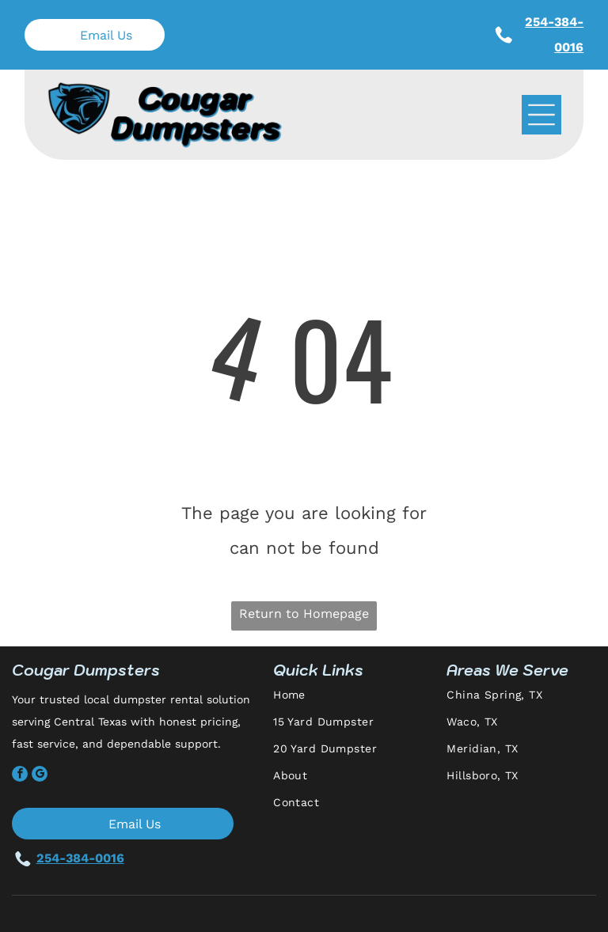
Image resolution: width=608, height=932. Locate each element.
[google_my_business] (40, 776)
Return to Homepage (304, 613)
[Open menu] (541, 114)
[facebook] (20, 776)
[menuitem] (354, 701)
